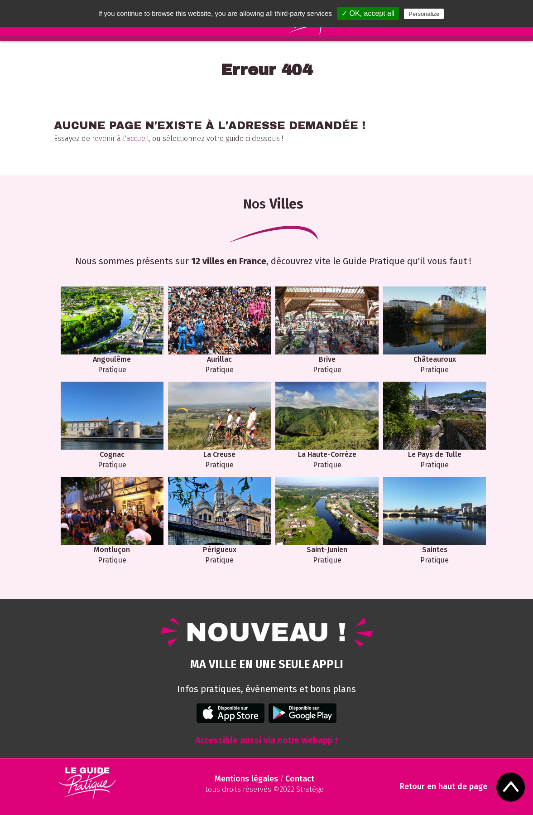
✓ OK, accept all (367, 13)
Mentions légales (246, 779)
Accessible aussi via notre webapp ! (266, 740)
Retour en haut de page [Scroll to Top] (443, 786)
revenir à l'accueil (120, 138)
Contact (299, 779)
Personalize (423, 13)
